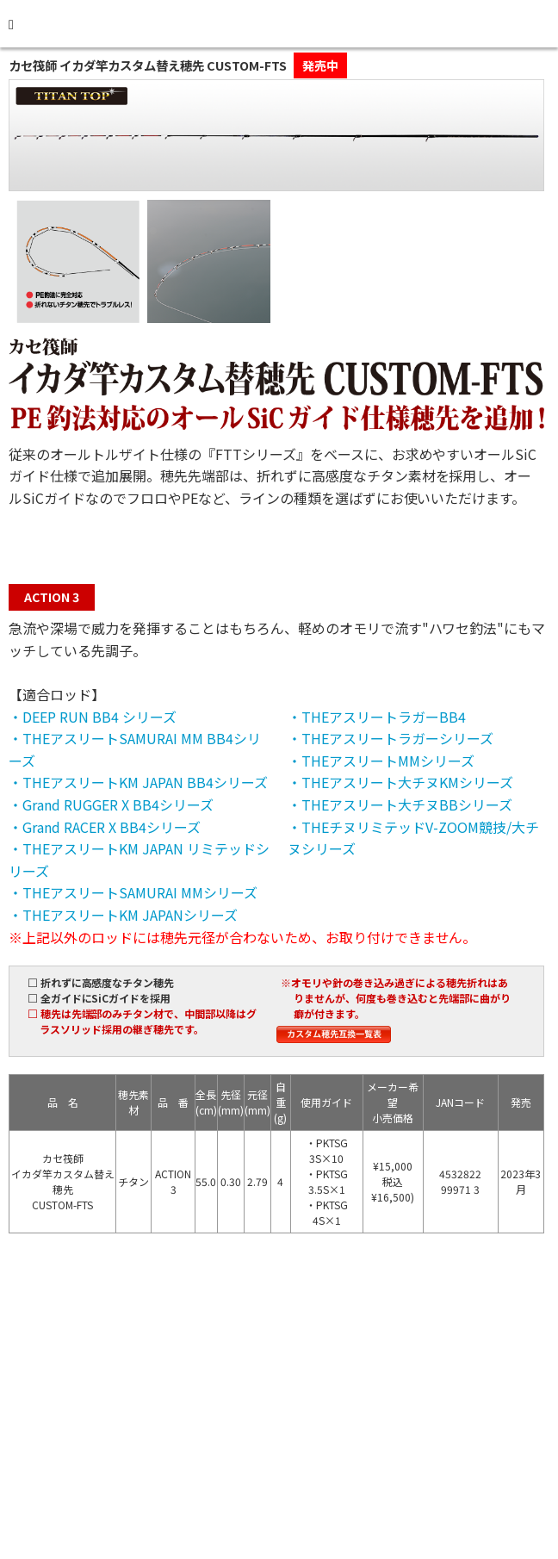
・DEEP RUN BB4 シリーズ (93, 716)
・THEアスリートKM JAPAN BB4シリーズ (138, 782)
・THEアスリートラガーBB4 (377, 716)
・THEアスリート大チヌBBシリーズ (400, 804)
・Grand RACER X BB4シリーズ (105, 827)
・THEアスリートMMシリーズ (381, 760)
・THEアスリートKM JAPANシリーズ (123, 914)
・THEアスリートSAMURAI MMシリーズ (133, 892)
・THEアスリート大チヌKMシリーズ (400, 782)
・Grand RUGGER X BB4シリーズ (111, 804)
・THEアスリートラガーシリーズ (390, 738)
